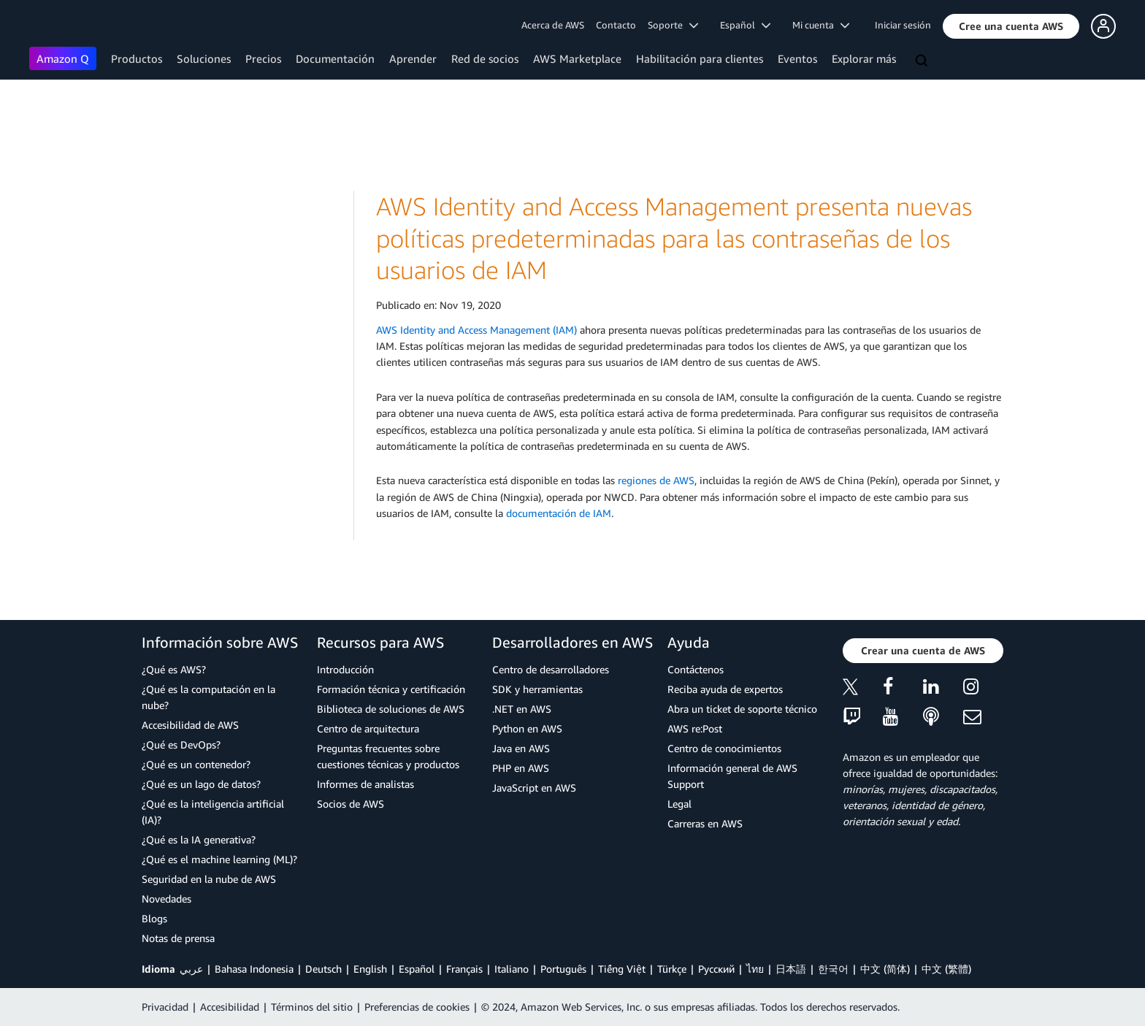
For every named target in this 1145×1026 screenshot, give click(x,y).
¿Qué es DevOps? (181, 744)
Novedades (166, 898)
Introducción (345, 669)
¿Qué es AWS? (174, 669)
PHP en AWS (520, 768)
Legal (679, 803)
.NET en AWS (521, 708)
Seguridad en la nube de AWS (209, 879)
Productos (136, 58)
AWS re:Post (694, 728)
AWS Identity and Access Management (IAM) (476, 330)
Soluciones (204, 58)
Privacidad (165, 1006)
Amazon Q (63, 58)
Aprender (413, 58)
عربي (191, 968)
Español (416, 968)
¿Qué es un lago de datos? (201, 784)
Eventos (797, 58)
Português (563, 968)
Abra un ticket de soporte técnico (742, 708)
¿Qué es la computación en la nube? (208, 697)
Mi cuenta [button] (820, 25)
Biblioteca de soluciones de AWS (390, 708)
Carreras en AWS (705, 823)
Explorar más (864, 58)
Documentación (335, 58)
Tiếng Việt (622, 968)
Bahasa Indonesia (254, 968)
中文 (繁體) (946, 968)
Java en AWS (521, 748)
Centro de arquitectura (368, 728)
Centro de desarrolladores (550, 669)
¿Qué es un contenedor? (196, 764)
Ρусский (716, 968)
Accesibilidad (229, 1006)
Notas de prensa (178, 938)
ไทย (755, 968)
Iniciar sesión (903, 25)
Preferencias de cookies (417, 1006)
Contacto (616, 25)
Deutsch (323, 968)
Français (464, 968)
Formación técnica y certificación (391, 689)
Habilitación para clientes (699, 58)
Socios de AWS (350, 803)
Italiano (511, 968)
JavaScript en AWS (534, 787)
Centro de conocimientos (724, 748)
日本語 (791, 968)
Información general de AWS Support (732, 776)
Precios (263, 58)
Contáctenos (695, 669)
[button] (1011, 26)
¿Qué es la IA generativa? (199, 839)
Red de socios (484, 58)
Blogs (154, 918)
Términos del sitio (312, 1006)
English (370, 968)
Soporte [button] (673, 25)
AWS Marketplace (577, 58)
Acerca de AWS (552, 25)
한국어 (833, 968)
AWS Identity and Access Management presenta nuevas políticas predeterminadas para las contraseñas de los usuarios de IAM (674, 238)
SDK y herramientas (537, 689)
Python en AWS (527, 728)
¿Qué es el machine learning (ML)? (219, 859)
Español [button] (745, 25)
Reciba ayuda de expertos (725, 689)
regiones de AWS (656, 480)
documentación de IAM (558, 513)
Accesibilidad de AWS (190, 725)
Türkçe (671, 968)
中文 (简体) (885, 968)
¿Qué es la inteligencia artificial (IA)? (213, 811)
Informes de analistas (365, 784)
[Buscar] (923, 61)
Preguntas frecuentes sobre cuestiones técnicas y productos (388, 756)
